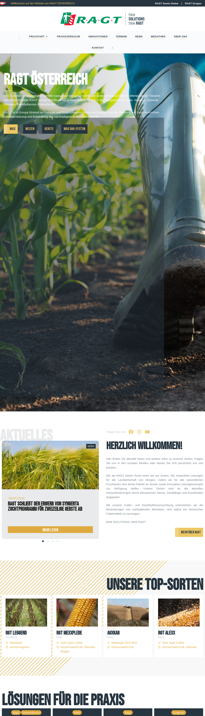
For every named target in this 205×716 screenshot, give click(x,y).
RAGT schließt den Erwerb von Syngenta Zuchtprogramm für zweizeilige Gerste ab (45, 506)
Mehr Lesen (50, 529)
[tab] (43, 541)
